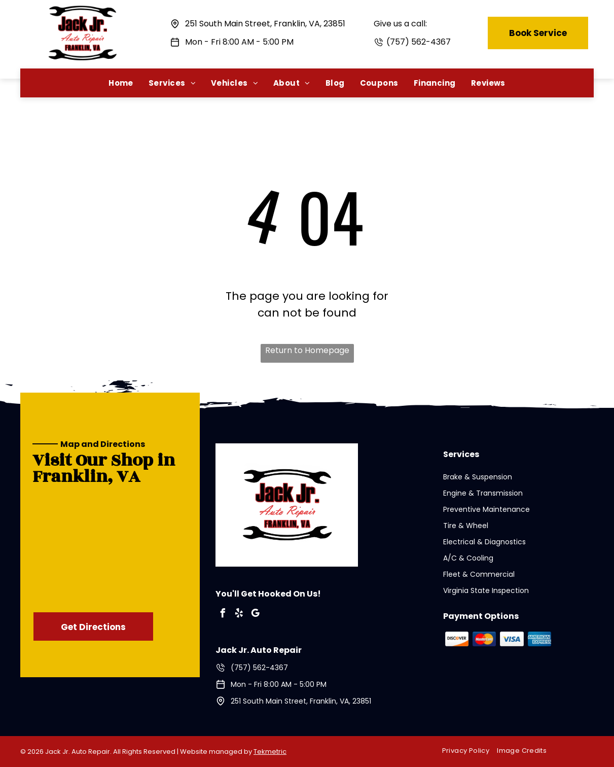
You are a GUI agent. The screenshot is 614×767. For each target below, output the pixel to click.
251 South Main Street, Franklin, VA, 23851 (265, 23)
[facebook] (222, 614)
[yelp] (239, 614)
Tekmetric (270, 751)
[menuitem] (121, 83)
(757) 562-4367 (418, 42)
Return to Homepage (307, 350)
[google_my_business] (255, 614)
